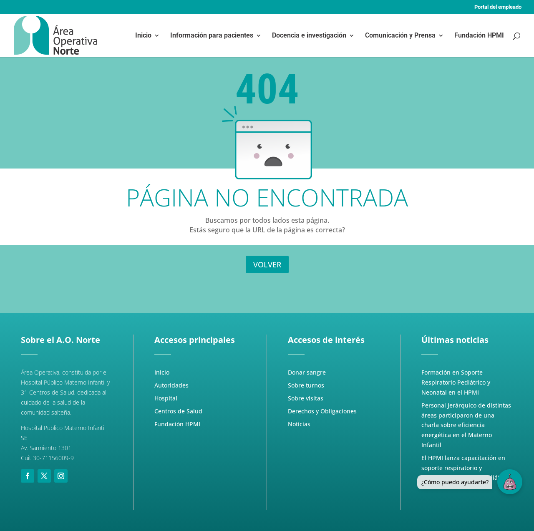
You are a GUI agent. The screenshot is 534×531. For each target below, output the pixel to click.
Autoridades (171, 385)
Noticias (299, 424)
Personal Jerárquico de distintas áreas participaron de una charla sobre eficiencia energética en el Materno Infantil (466, 425)
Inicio (143, 36)
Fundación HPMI (479, 36)
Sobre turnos (306, 385)
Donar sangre (307, 372)
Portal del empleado (497, 7)
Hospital (165, 398)
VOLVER (267, 264)
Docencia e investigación (309, 36)
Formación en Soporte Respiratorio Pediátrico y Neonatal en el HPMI (455, 382)
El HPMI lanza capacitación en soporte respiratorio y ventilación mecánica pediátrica (465, 468)
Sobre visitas (305, 398)
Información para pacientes (211, 36)
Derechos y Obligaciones (322, 411)
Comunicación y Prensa (400, 36)
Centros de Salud (178, 411)
